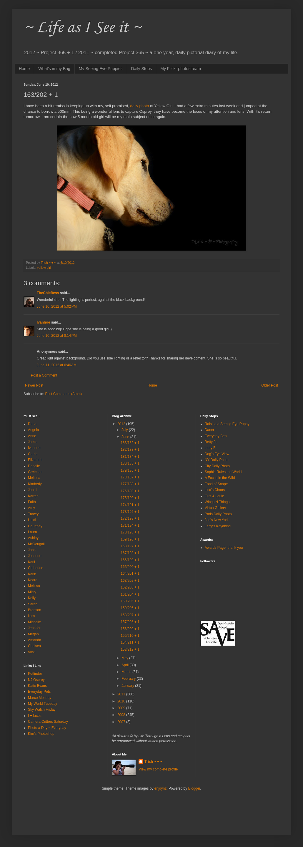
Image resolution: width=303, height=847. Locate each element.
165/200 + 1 (130, 567)
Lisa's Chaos (215, 490)
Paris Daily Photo (218, 514)
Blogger (194, 788)
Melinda (34, 478)
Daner (209, 430)
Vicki (31, 652)
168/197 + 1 (130, 546)
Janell (32, 490)
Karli (31, 562)
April (125, 665)
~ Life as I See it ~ (82, 27)
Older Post (269, 385)
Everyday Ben (216, 436)
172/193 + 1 (130, 518)
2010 (121, 701)
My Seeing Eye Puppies (101, 68)
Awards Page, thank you (224, 548)
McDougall (36, 544)
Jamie (32, 442)
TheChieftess (48, 293)
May (125, 658)
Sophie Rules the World (223, 472)
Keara (32, 580)
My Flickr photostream (180, 68)
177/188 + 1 (130, 484)
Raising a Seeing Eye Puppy (227, 424)
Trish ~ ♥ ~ (153, 762)
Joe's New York (217, 520)
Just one (34, 556)
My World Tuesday (42, 704)
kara (31, 616)
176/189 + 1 (130, 491)
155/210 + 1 (130, 636)
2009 (121, 708)
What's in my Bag (54, 68)
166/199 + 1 (130, 560)
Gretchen (35, 472)
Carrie (33, 454)
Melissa (34, 586)
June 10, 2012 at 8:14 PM (57, 336)
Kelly (32, 598)
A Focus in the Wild (220, 478)
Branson (34, 610)
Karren (33, 496)
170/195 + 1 (130, 532)
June (125, 437)
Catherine (35, 568)
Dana (32, 424)
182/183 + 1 (130, 449)
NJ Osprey (36, 680)
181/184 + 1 (130, 457)
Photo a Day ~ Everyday (47, 728)
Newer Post (34, 385)
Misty (32, 592)
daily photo (139, 106)
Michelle (34, 622)
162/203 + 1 (130, 587)
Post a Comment (44, 375)
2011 (121, 694)
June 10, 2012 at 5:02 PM (57, 306)
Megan (33, 634)
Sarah (32, 604)
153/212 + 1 (130, 649)
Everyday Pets (39, 691)
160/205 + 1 (130, 601)
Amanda (34, 640)
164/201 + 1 (130, 573)
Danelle (34, 466)
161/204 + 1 (130, 594)
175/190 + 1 (130, 498)
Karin (32, 574)
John (32, 550)
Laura (32, 532)
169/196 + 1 (130, 539)
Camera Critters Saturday (48, 722)
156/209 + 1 (130, 629)
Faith (32, 502)
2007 (121, 722)
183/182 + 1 (130, 443)
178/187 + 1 (130, 477)
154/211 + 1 (130, 642)
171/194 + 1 (130, 525)
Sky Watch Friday (42, 709)
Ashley (33, 538)
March (126, 672)
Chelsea (34, 646)
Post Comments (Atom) (63, 394)
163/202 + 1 (130, 581)
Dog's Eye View (217, 454)
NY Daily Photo (217, 460)
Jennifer (34, 628)
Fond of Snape (216, 484)
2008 (121, 715)
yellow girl (44, 267)
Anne (32, 436)
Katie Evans (37, 686)
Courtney (35, 526)
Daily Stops (141, 68)
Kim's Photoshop (41, 734)
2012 (121, 424)
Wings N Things (217, 502)
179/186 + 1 (130, 470)
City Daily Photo (217, 466)
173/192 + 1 (130, 512)
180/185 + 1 (130, 463)
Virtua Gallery (215, 508)
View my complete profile (158, 769)
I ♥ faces (34, 716)
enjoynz (160, 788)
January (128, 686)
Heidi (32, 520)
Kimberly (35, 484)
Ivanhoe (43, 322)
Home (24, 68)
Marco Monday (39, 698)
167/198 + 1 (130, 553)
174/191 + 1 (130, 505)
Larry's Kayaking (218, 526)
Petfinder (35, 674)
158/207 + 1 (130, 615)
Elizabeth (35, 460)
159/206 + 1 (130, 608)
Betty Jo (211, 442)
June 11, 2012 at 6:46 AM (56, 365)
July (125, 430)
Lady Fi (210, 448)
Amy (31, 508)
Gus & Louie (214, 496)
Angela (33, 430)
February (128, 679)
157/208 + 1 (130, 622)
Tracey (33, 514)
